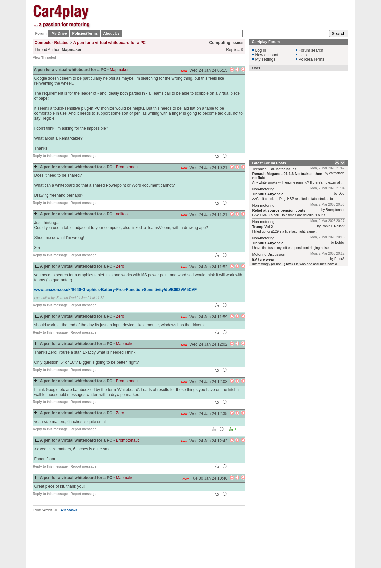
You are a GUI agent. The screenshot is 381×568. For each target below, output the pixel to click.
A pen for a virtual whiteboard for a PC (109, 42)
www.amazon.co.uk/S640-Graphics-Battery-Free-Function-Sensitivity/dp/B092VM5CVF (115, 289)
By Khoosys (68, 509)
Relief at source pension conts (279, 210)
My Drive (59, 33)
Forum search (311, 50)
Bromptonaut (127, 167)
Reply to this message (50, 156)
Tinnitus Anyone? (267, 194)
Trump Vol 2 (262, 227)
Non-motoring (263, 189)
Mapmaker (119, 69)
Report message (83, 156)
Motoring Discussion (268, 254)
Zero (120, 266)
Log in (260, 50)
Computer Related (52, 42)
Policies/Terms (85, 33)
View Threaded (44, 57)
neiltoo (122, 214)
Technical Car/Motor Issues (274, 169)
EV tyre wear (263, 259)
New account (266, 55)
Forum (41, 33)
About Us (111, 33)
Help (303, 55)
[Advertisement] (227, 15)
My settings (265, 59)
